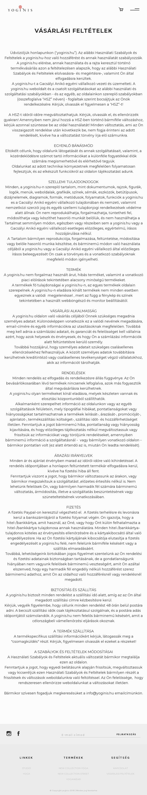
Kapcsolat (120, 768)
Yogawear (73, 779)
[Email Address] (86, 734)
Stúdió (26, 768)
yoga (26, 774)
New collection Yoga (73, 768)
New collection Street (73, 774)
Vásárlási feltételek (120, 774)
